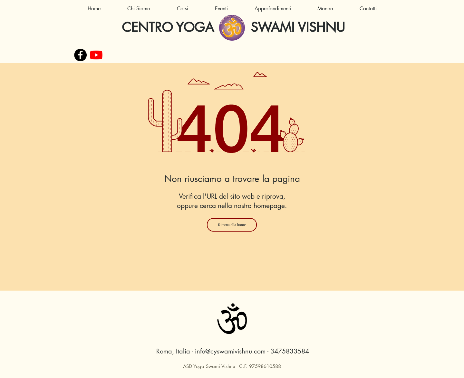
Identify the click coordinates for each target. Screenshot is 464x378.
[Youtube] (96, 55)
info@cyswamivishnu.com (230, 351)
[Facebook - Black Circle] (80, 55)
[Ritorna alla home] (232, 225)
